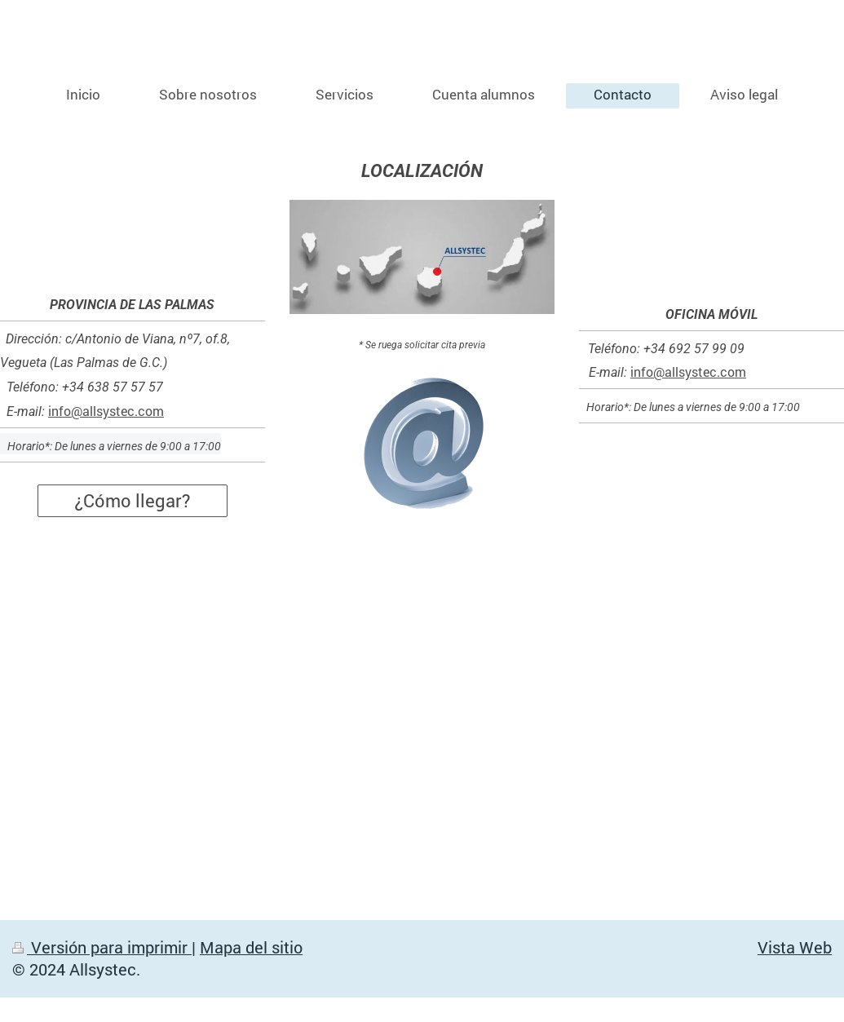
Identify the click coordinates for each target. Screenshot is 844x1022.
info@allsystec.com (106, 410)
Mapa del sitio (251, 947)
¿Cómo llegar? (132, 500)
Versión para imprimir (102, 947)
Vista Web (795, 947)
